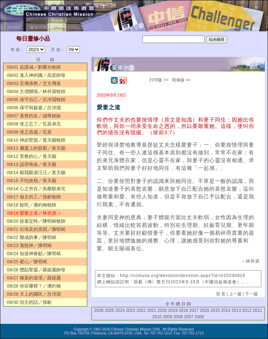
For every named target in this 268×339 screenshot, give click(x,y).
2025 (109, 310)
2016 (204, 310)
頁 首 (220, 293)
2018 (183, 310)
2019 (173, 310)
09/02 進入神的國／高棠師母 (36, 75)
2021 (152, 310)
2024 (120, 310)
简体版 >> (181, 80)
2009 (167, 316)
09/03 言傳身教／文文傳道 (34, 83)
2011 (257, 310)
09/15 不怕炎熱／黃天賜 (31, 180)
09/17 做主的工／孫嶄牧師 (34, 196)
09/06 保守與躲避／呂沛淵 (34, 107)
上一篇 (235, 293)
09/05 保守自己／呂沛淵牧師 (36, 99)
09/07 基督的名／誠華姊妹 (34, 115)
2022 (141, 310)
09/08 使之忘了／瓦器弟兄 (34, 124)
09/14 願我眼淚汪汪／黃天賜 (36, 172)
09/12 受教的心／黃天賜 (31, 156)
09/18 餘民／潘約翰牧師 (31, 205)
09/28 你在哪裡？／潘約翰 (34, 286)
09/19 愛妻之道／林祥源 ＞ (34, 213)
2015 (215, 310)
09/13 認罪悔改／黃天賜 (31, 164)
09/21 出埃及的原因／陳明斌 (36, 229)
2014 (225, 310)
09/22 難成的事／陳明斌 (31, 237)
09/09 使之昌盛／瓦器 (29, 132)
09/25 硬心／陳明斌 (27, 261)
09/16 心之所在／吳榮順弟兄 (36, 188)
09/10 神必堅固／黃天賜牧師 (36, 140)
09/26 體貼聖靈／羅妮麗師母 (36, 269)
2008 (178, 316)
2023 (130, 310)
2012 (246, 310)
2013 (236, 310)
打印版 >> (158, 80)
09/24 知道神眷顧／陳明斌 (34, 253)
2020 (162, 310)
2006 (199, 316)
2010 (157, 316)
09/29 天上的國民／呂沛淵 (34, 294)
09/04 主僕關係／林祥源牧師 (36, 91)
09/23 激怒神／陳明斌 (29, 245)
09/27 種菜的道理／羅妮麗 (34, 278)
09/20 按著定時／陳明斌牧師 (36, 221)
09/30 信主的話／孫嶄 (29, 302)
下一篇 (251, 293)
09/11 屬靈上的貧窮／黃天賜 (36, 148)
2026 (99, 310)
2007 (188, 316)
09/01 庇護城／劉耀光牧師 (34, 67)
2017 (194, 310)
